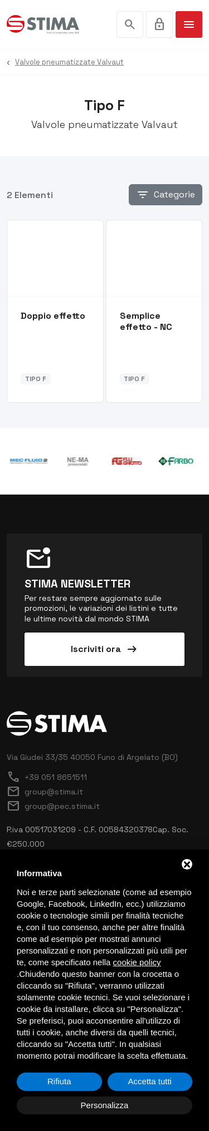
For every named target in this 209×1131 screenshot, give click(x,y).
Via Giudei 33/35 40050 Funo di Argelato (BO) (92, 757)
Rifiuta (59, 1081)
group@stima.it (45, 791)
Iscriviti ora (105, 649)
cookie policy (137, 962)
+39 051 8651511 (47, 777)
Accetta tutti (150, 1081)
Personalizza (105, 1105)
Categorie (165, 195)
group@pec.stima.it (53, 806)
